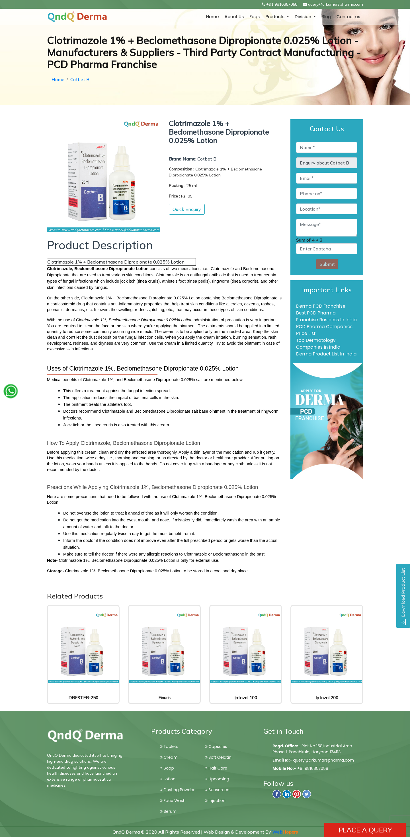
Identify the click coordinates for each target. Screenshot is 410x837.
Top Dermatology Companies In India (318, 343)
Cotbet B (79, 79)
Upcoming (217, 779)
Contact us (348, 17)
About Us (234, 17)
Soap (167, 768)
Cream (168, 757)
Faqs (254, 17)
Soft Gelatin (218, 757)
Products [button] (275, 17)
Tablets (169, 746)
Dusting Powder (177, 790)
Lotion (167, 779)
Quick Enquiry (187, 209)
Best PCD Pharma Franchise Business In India (326, 316)
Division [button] (303, 17)
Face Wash (173, 800)
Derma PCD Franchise (320, 306)
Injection (215, 800)
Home (212, 17)
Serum (168, 811)
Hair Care (216, 768)
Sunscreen (217, 790)
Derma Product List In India (326, 354)
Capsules (216, 746)
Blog (326, 17)
